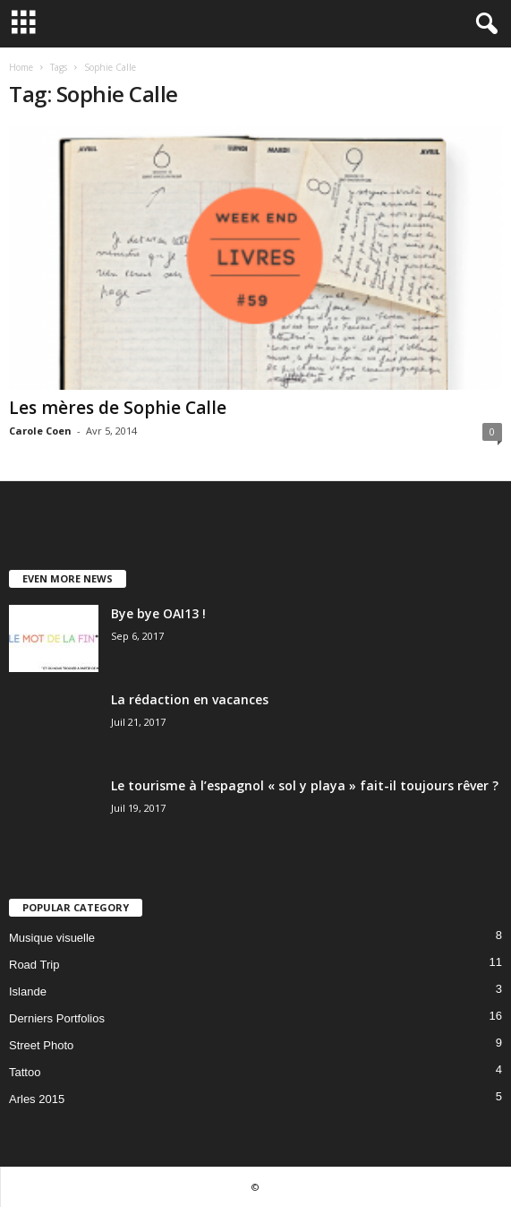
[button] (483, 24)
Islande (28, 991)
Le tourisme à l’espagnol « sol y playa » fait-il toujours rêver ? (304, 785)
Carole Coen (40, 430)
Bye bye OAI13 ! (158, 613)
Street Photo (41, 1045)
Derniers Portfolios (57, 1018)
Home (21, 67)
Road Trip (34, 964)
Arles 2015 (36, 1099)
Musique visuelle (52, 937)
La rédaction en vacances (189, 699)
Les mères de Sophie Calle (117, 407)
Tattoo (24, 1072)
